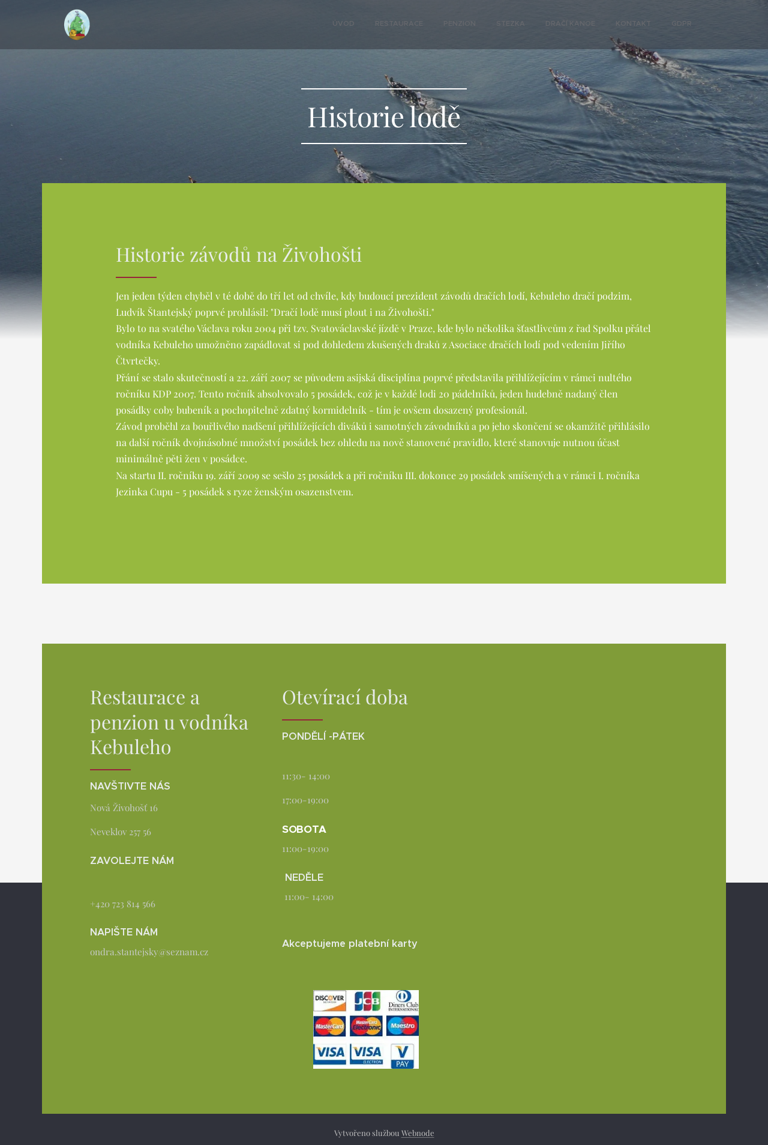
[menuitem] (569, 25)
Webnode (417, 1133)
